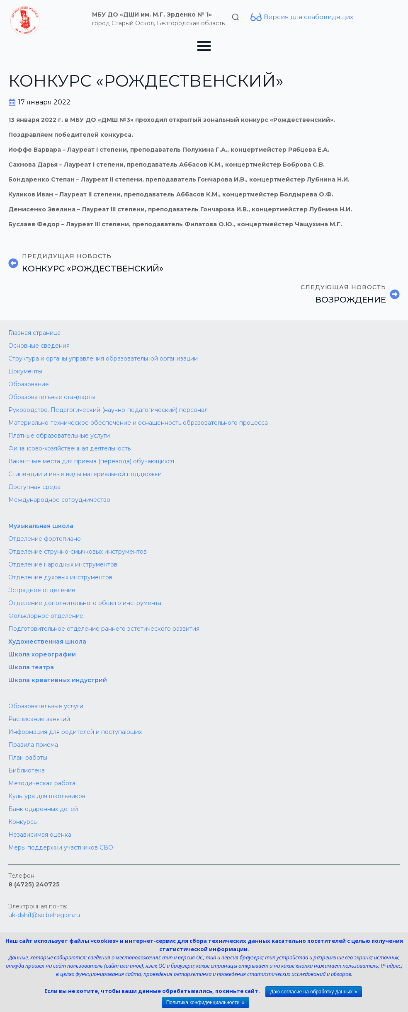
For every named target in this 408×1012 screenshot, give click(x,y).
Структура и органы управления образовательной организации (103, 358)
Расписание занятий (39, 719)
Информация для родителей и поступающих (75, 732)
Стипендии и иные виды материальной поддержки (85, 474)
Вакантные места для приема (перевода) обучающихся (91, 461)
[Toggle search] (235, 17)
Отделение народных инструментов (62, 564)
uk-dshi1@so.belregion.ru (44, 915)
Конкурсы (23, 822)
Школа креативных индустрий (57, 680)
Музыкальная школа (40, 526)
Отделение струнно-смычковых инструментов (77, 551)
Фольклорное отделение (45, 616)
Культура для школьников (46, 796)
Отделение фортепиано (44, 538)
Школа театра (31, 667)
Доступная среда (34, 487)
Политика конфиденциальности (203, 1002)
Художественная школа (47, 641)
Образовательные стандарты (51, 397)
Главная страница (34, 333)
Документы (25, 371)
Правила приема (33, 744)
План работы (27, 757)
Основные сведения (39, 345)
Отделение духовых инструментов (60, 577)
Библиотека (26, 770)
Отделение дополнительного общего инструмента (84, 603)
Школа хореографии (42, 654)
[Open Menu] (204, 46)
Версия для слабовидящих (308, 17)
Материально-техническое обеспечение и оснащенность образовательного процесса (138, 422)
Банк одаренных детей (43, 809)
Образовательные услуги (45, 706)
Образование (28, 384)
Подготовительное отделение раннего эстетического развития (103, 628)
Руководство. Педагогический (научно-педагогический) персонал (108, 410)
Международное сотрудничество (59, 500)
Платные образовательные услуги (59, 435)
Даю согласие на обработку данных (311, 992)
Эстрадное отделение (41, 590)
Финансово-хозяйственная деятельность (69, 448)
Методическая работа (41, 783)
